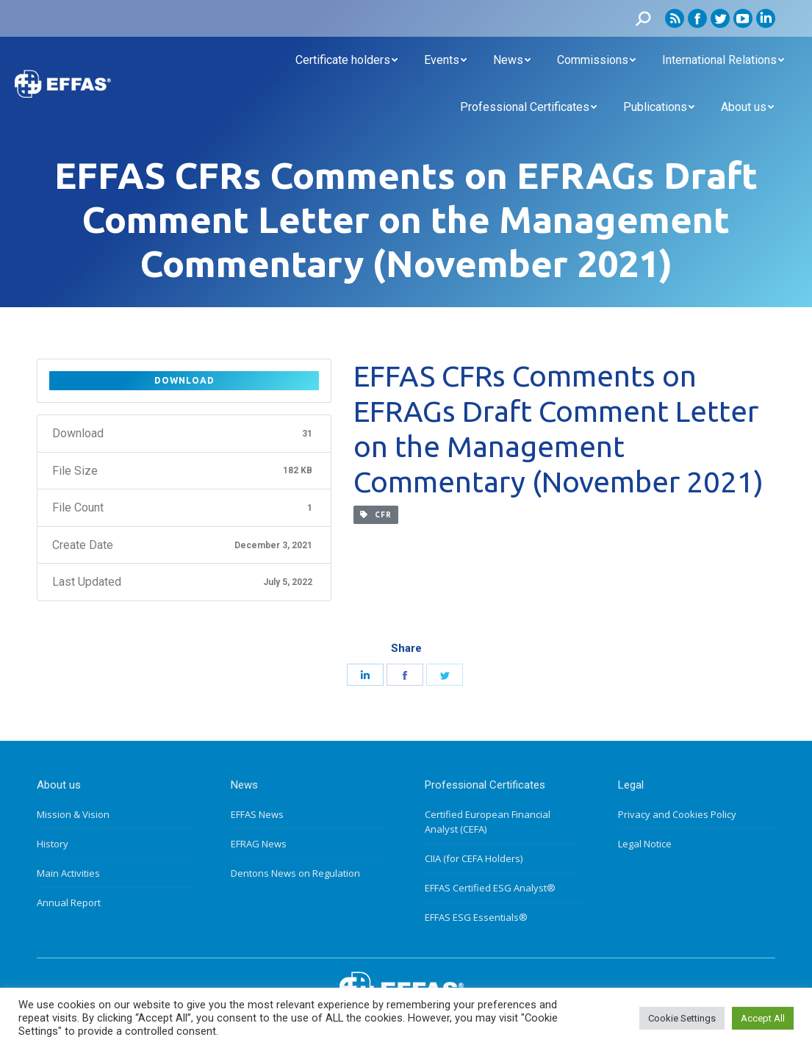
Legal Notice (645, 843)
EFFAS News (257, 814)
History (52, 843)
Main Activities (68, 873)
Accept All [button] (763, 1018)
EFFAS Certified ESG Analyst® (490, 887)
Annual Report (69, 902)
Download (184, 380)
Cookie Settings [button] (682, 1018)
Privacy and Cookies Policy (677, 814)
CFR (376, 515)
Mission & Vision (73, 814)
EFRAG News (259, 843)
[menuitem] (346, 60)
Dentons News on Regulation (295, 873)
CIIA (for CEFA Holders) (473, 858)
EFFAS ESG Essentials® (476, 917)
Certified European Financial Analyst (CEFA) (487, 822)
